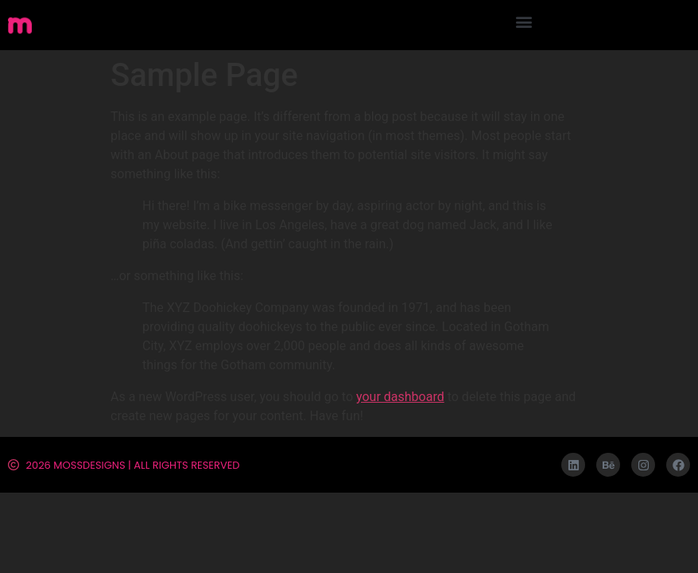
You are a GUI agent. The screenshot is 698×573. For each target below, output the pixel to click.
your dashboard (400, 396)
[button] (523, 21)
